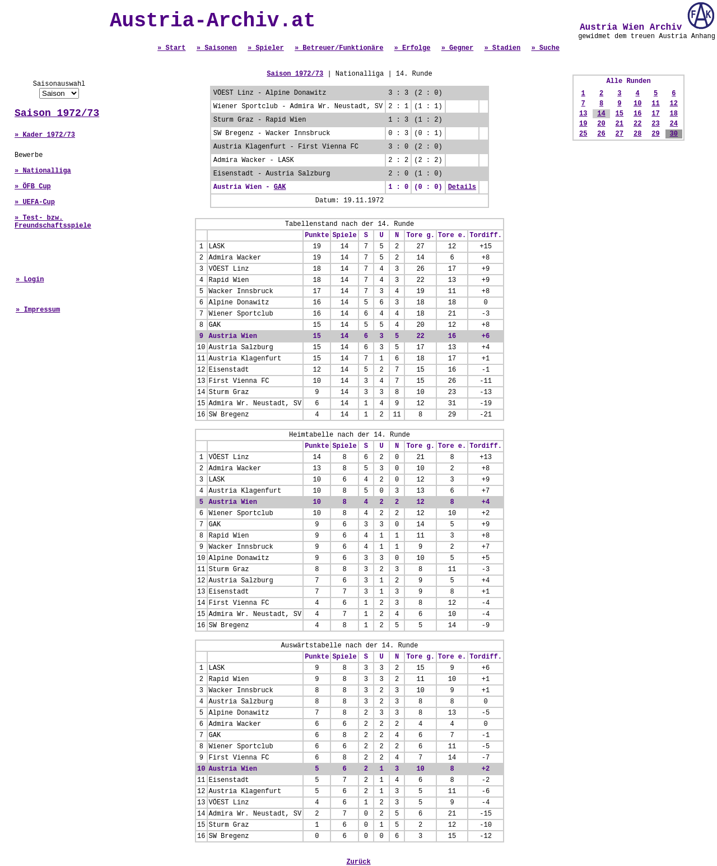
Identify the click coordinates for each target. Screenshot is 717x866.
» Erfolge (412, 48)
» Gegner (457, 48)
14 (601, 114)
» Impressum (38, 310)
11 (655, 104)
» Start (171, 48)
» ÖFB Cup (33, 187)
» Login (30, 280)
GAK (280, 187)
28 (637, 134)
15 (619, 114)
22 (637, 124)
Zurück (358, 862)
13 (583, 114)
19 (583, 124)
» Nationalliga (43, 171)
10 (637, 104)
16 (637, 114)
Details (462, 187)
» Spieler (266, 48)
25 (583, 134)
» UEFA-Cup (35, 202)
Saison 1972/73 (57, 113)
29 (655, 134)
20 (601, 124)
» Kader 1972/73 (45, 135)
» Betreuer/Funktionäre (339, 48)
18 (674, 114)
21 (619, 124)
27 (619, 134)
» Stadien (502, 48)
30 (674, 134)
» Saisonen (217, 48)
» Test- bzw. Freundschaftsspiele (53, 222)
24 (674, 124)
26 (601, 134)
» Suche (545, 48)
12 (674, 104)
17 (655, 114)
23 (655, 124)
